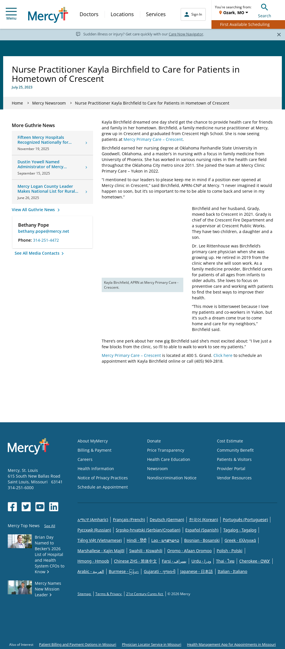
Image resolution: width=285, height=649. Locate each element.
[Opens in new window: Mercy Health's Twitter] (26, 506)
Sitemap (85, 593)
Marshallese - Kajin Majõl (101, 550)
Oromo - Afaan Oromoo (189, 550)
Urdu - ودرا (201, 561)
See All (49, 525)
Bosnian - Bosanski (201, 540)
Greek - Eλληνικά (240, 540)
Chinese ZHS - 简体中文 (135, 561)
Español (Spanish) (202, 530)
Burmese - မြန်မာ (124, 571)
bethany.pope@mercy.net (43, 231)
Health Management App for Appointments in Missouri (231, 644)
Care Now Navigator (186, 34)
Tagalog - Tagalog (239, 530)
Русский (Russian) (94, 530)
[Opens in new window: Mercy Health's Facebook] (12, 506)
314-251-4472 (46, 240)
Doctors (89, 14)
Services (156, 14)
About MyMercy (93, 441)
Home (17, 103)
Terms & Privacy (108, 593)
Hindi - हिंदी (137, 540)
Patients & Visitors (234, 459)
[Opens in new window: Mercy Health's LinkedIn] (53, 506)
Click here (222, 355)
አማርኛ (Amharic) (93, 519)
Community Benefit (235, 450)
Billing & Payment (94, 450)
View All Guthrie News (34, 209)
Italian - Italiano (232, 571)
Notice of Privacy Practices (103, 477)
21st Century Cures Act (145, 593)
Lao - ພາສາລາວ (165, 540)
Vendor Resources (234, 477)
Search (264, 9)
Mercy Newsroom (49, 103)
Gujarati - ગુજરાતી (159, 571)
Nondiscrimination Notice (172, 477)
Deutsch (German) (167, 519)
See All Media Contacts (38, 253)
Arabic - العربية (91, 571)
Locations (122, 14)
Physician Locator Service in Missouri (151, 644)
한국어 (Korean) (203, 519)
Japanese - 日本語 (196, 571)
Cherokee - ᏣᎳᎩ (254, 561)
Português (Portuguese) (245, 519)
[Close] (279, 34)
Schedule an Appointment (103, 487)
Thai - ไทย (225, 561)
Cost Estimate (230, 441)
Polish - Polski (229, 550)
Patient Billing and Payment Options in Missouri (77, 644)
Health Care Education (168, 459)
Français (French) (129, 519)
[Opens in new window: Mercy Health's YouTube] (40, 506)
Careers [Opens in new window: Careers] (85, 459)
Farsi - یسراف (174, 561)
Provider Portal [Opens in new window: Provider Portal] (231, 468)
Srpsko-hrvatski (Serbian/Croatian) (148, 530)
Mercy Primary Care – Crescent (153, 139)
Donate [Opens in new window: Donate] (154, 441)
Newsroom (157, 468)
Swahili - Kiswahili (145, 550)
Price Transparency (165, 450)
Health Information (96, 468)
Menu (11, 14)
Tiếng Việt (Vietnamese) (100, 540)
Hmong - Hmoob (93, 561)
